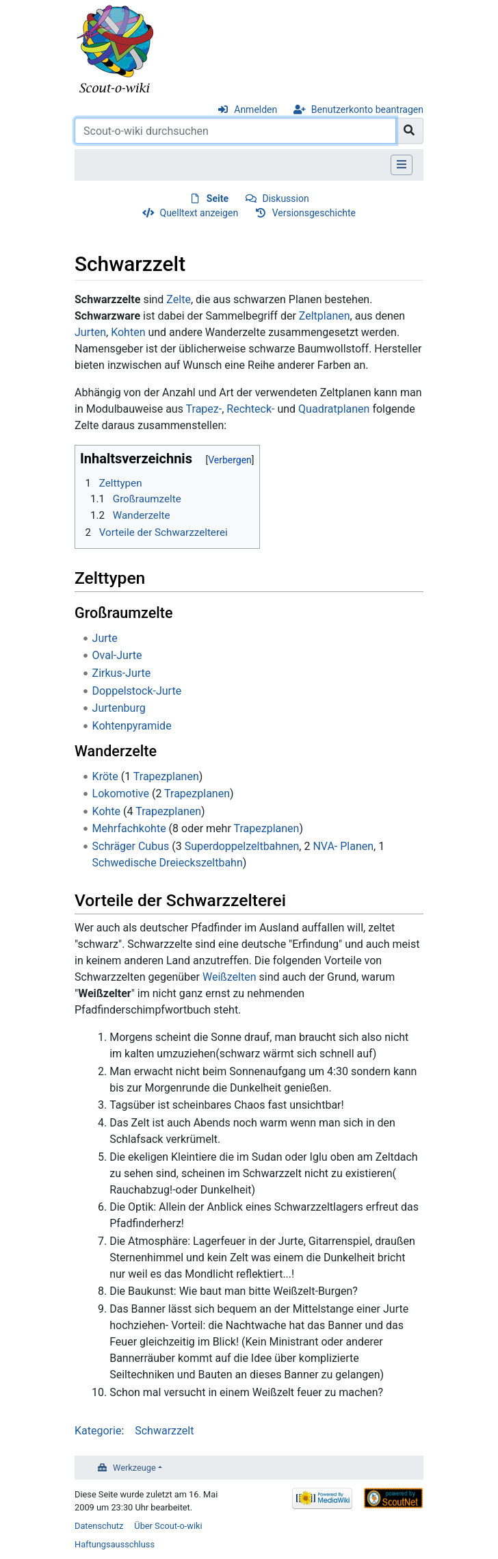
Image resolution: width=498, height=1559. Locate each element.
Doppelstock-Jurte (137, 690)
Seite (217, 198)
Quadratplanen (333, 408)
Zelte (178, 299)
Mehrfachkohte (129, 828)
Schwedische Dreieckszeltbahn (167, 862)
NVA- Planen (343, 846)
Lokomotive (120, 793)
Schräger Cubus (131, 846)
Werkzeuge (134, 1468)
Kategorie (98, 1430)
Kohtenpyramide (132, 725)
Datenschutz (99, 1526)
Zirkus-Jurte (121, 673)
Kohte (106, 811)
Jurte (105, 638)
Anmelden (255, 109)
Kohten (128, 332)
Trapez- (204, 408)
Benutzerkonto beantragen (367, 109)
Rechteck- (250, 408)
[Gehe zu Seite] (409, 131)
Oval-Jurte (117, 655)
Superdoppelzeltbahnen (242, 846)
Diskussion (285, 198)
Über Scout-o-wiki (168, 1526)
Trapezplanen (166, 776)
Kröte (105, 776)
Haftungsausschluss (115, 1544)
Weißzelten (229, 976)
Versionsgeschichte (314, 212)
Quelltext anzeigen (199, 212)
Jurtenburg (119, 707)
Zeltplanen (324, 315)
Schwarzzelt (164, 1430)
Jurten (90, 332)
